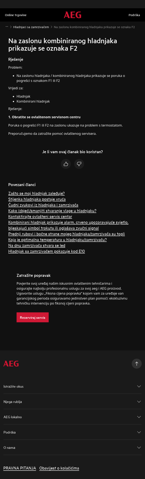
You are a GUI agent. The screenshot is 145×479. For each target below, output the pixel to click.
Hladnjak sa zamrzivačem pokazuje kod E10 (46, 250)
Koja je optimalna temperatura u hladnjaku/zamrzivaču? (57, 239)
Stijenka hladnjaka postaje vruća (37, 198)
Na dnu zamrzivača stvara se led (36, 245)
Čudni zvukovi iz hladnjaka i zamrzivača (43, 204)
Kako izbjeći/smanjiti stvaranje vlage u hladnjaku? (52, 210)
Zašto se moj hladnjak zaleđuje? (36, 193)
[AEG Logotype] (11, 364)
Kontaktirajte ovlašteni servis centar (40, 216)
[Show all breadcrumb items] (6, 26)
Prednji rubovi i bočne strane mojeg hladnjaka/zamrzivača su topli (66, 233)
